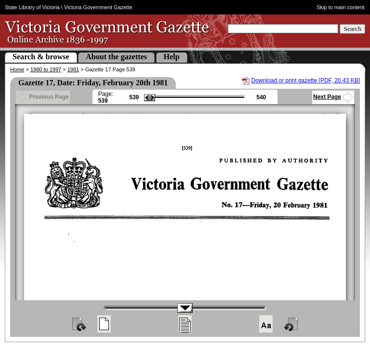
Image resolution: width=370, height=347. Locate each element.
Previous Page (43, 96)
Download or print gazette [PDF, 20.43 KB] (305, 80)
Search (352, 28)
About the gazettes (116, 57)
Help (172, 57)
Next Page (333, 96)
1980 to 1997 (45, 69)
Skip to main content (341, 7)
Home (17, 69)
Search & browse (41, 57)
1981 (73, 69)
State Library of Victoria (32, 7)
